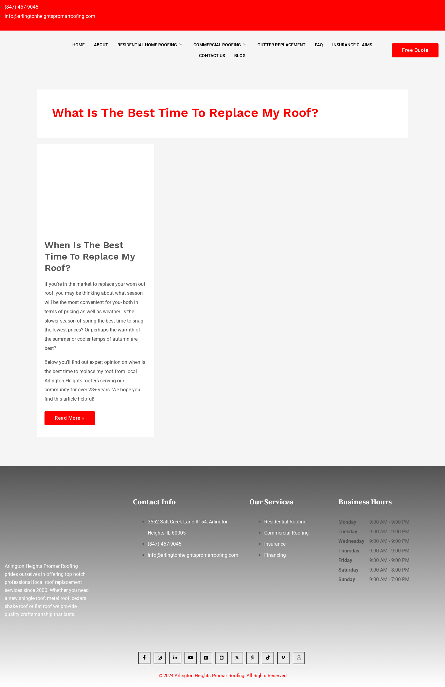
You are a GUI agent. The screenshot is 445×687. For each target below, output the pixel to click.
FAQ (319, 44)
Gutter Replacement (281, 44)
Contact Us (212, 55)
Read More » (69, 416)
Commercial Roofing (219, 45)
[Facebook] (144, 658)
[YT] (190, 658)
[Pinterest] (252, 658)
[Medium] (206, 658)
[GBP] (299, 658)
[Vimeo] (283, 658)
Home (78, 44)
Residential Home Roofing (149, 45)
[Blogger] (221, 658)
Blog (240, 55)
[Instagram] (160, 658)
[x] (237, 658)
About (101, 44)
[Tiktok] (268, 658)
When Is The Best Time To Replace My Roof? (89, 256)
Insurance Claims (352, 44)
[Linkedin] (175, 658)
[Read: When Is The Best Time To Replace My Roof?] (95, 188)
